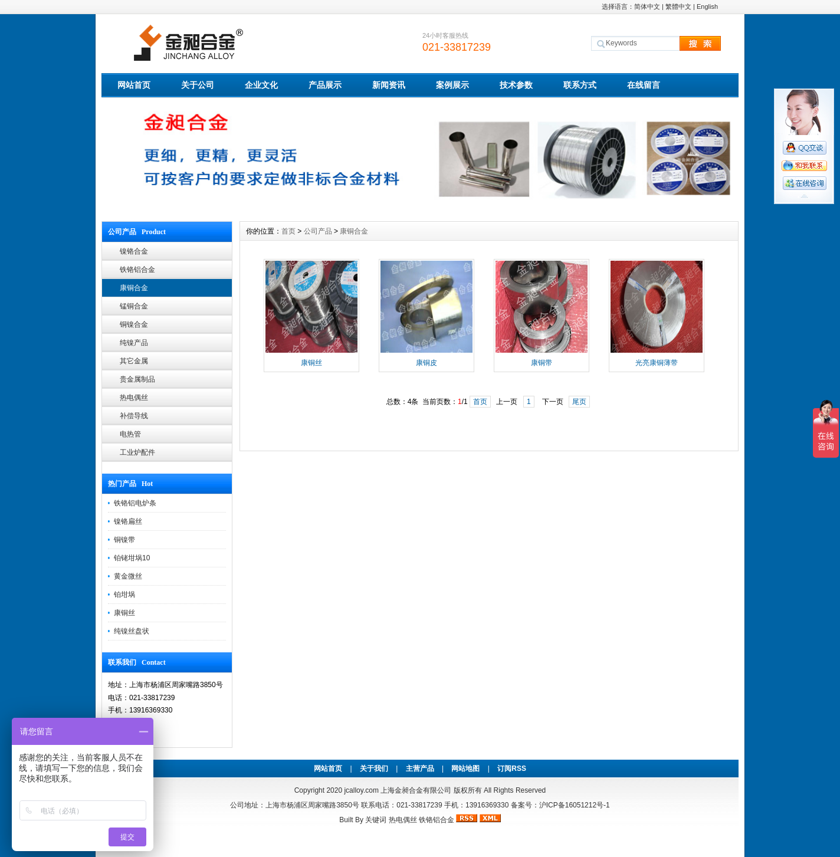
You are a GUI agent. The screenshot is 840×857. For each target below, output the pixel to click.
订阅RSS (511, 768)
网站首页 (133, 85)
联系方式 (579, 85)
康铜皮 (426, 363)
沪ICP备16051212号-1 (574, 805)
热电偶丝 (134, 397)
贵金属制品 (137, 379)
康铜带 (541, 363)
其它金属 (134, 361)
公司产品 (318, 231)
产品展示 (325, 85)
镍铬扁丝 (128, 521)
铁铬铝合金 (137, 269)
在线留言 (643, 85)
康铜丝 (124, 613)
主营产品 (420, 768)
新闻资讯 (388, 85)
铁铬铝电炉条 (135, 503)
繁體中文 (678, 6)
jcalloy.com (361, 790)
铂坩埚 (124, 594)
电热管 (130, 434)
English (707, 6)
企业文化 (261, 85)
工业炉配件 (137, 452)
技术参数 (516, 85)
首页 (288, 231)
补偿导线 (134, 416)
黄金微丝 (128, 576)
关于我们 (374, 768)
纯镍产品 (134, 343)
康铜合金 (134, 288)
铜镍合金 (134, 324)
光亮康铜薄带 (656, 363)
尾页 (579, 402)
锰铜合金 (134, 306)
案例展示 (452, 85)
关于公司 (197, 85)
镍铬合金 (134, 251)
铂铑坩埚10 (132, 558)
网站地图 (465, 768)
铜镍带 (124, 540)
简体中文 (647, 6)
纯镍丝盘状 (131, 631)
